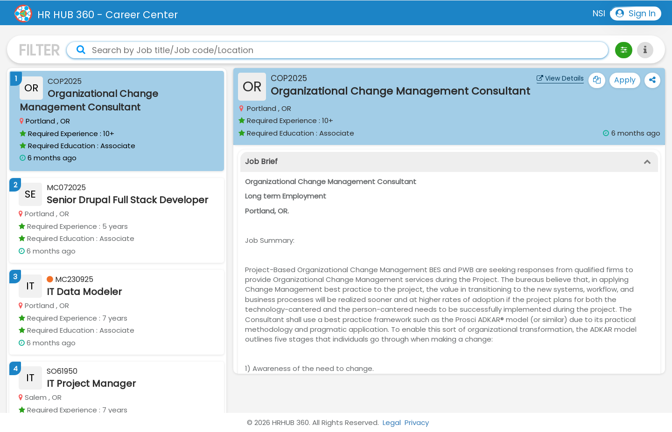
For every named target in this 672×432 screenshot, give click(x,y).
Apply (625, 80)
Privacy (417, 422)
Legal (392, 422)
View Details (560, 78)
